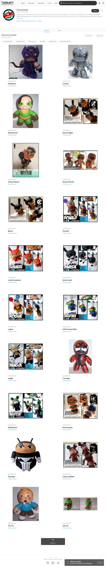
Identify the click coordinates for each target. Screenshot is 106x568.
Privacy (60, 559)
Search (88, 35)
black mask (67, 280)
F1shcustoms (12, 86)
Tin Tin (11, 526)
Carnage (66, 378)
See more (20, 18)
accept (100, 562)
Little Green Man (70, 329)
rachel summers (14, 280)
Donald (66, 231)
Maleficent (12, 427)
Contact (50, 559)
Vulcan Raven (13, 182)
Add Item (99, 35)
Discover (31, 3)
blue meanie (68, 427)
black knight (68, 133)
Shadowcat (13, 133)
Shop (23, 3)
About (45, 559)
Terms (55, 559)
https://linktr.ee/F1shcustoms (26, 21)
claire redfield (68, 476)
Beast (10, 231)
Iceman (66, 83)
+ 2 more (39, 21)
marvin (65, 526)
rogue (10, 329)
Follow (95, 11)
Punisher (11, 476)
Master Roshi (68, 182)
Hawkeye (12, 83)
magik (10, 378)
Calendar (41, 3)
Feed (49, 3)
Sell (56, 3)
